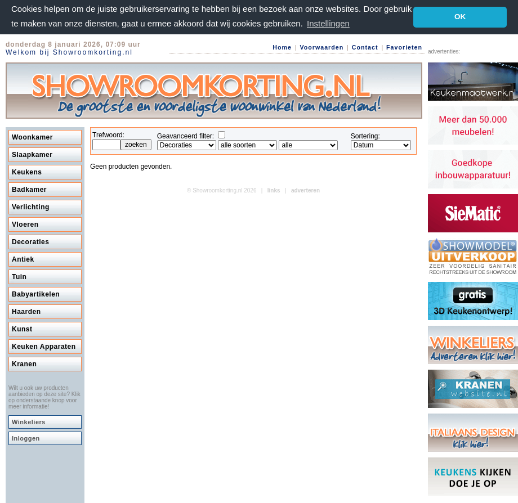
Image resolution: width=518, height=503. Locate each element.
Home (282, 47)
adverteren (305, 190)
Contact (365, 47)
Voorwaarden (321, 47)
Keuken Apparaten (44, 347)
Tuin (19, 277)
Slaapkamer (32, 155)
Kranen (24, 364)
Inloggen (26, 438)
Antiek (23, 259)
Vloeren (25, 224)
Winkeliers (29, 422)
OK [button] (460, 16)
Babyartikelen (36, 294)
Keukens (27, 172)
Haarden (26, 312)
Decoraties (30, 242)
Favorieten (404, 47)
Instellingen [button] (328, 23)
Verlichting (31, 207)
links (273, 190)
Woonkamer (32, 137)
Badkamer (29, 190)
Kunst (22, 329)
